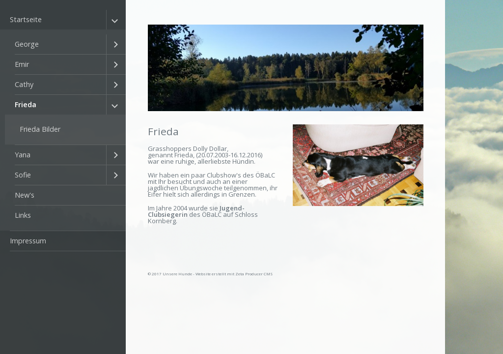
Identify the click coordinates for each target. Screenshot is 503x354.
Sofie (23, 174)
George (27, 44)
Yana (22, 154)
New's (24, 195)
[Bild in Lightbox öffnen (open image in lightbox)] (358, 165)
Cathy (24, 84)
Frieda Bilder (40, 129)
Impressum (28, 240)
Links (23, 215)
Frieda (25, 104)
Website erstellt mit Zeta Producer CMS (234, 273)
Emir (22, 64)
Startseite (26, 19)
